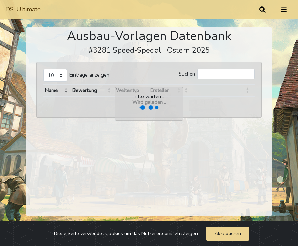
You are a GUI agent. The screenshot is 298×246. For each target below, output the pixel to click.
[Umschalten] (284, 9)
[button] (66, 90)
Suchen (187, 73)
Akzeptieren (228, 233)
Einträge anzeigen (89, 74)
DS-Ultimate (23, 9)
